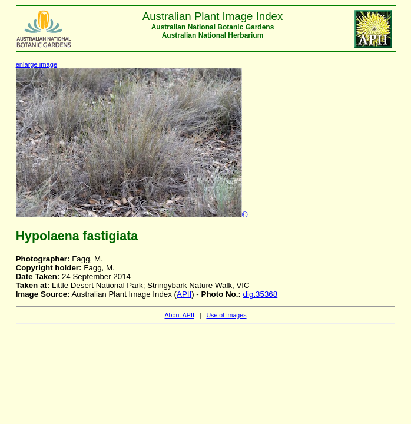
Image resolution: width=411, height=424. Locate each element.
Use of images (226, 315)
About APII (179, 315)
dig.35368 (260, 294)
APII (184, 294)
